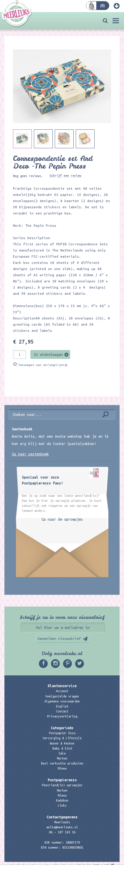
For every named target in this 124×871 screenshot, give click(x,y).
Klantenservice (62, 686)
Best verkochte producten (62, 763)
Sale (62, 753)
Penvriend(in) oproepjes (62, 785)
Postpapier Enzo (62, 733)
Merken (62, 758)
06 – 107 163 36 (62, 832)
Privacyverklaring (62, 716)
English (62, 706)
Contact (62, 711)
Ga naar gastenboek (30, 454)
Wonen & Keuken (62, 743)
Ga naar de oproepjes (62, 519)
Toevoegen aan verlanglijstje (43, 365)
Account (62, 691)
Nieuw (62, 768)
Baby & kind (62, 748)
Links (62, 805)
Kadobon (62, 800)
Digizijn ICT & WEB (93, 865)
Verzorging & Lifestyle (62, 738)
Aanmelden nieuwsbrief (59, 638)
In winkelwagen (48, 354)
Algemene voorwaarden (62, 701)
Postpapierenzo (62, 780)
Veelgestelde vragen (62, 696)
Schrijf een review (65, 175)
